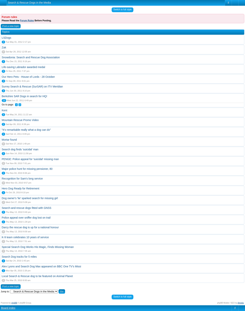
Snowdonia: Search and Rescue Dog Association (31, 57)
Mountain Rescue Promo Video (20, 120)
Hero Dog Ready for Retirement (20, 188)
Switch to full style (122, 9)
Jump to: (5, 291)
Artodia (241, 303)
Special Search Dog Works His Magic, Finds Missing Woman (38, 246)
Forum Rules (27, 20)
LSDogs (6, 37)
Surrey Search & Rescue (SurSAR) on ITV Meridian (32, 86)
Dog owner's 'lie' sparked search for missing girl (30, 198)
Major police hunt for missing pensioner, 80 (27, 168)
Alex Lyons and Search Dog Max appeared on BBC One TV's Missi (41, 266)
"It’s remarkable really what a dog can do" (26, 129)
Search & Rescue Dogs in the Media (29, 2)
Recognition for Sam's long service (22, 178)
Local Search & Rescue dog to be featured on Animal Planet (37, 276)
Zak (4, 47)
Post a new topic (10, 26)
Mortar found (9, 139)
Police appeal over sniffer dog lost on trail (26, 217)
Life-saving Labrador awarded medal (23, 67)
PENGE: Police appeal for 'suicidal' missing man (30, 159)
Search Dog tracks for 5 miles (19, 256)
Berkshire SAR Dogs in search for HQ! (24, 96)
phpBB (14, 303)
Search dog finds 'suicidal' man (20, 149)
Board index (8, 307)
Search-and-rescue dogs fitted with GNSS (26, 207)
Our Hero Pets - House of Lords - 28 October (28, 76)
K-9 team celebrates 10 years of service (25, 237)
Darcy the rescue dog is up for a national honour (30, 227)
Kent (4, 110)
